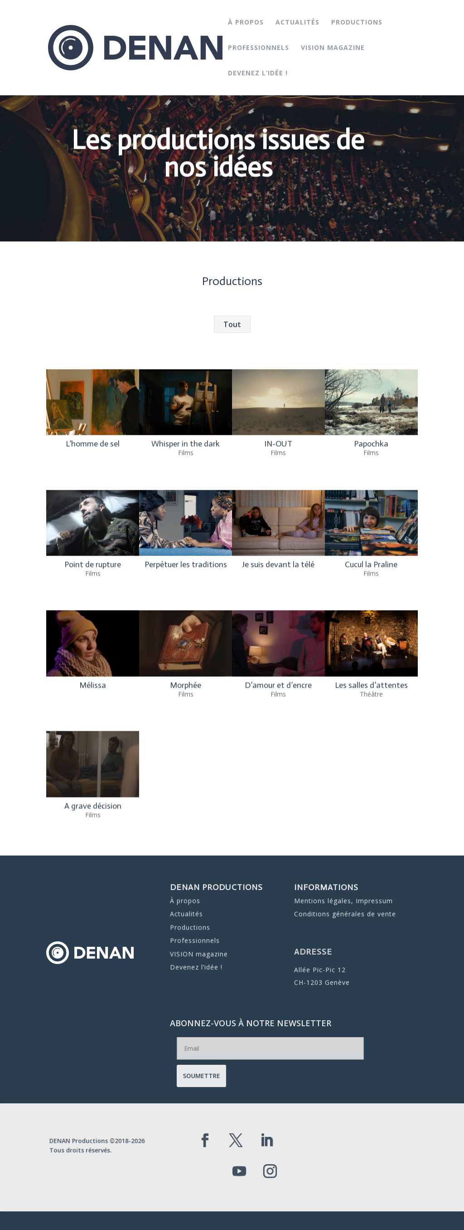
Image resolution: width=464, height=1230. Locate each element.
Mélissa (92, 774)
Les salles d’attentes (370, 774)
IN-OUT (278, 533)
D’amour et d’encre (278, 774)
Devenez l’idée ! (258, 73)
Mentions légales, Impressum (343, 901)
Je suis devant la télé (278, 654)
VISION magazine (333, 48)
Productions (356, 22)
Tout (232, 413)
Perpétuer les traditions (185, 654)
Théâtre (370, 783)
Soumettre (239, 1071)
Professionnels (258, 48)
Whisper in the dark (185, 533)
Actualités (297, 22)
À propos (246, 22)
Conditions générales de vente (344, 911)
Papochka (371, 533)
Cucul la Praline (371, 654)
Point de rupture (92, 654)
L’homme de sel (93, 533)
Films (185, 541)
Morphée (185, 774)
